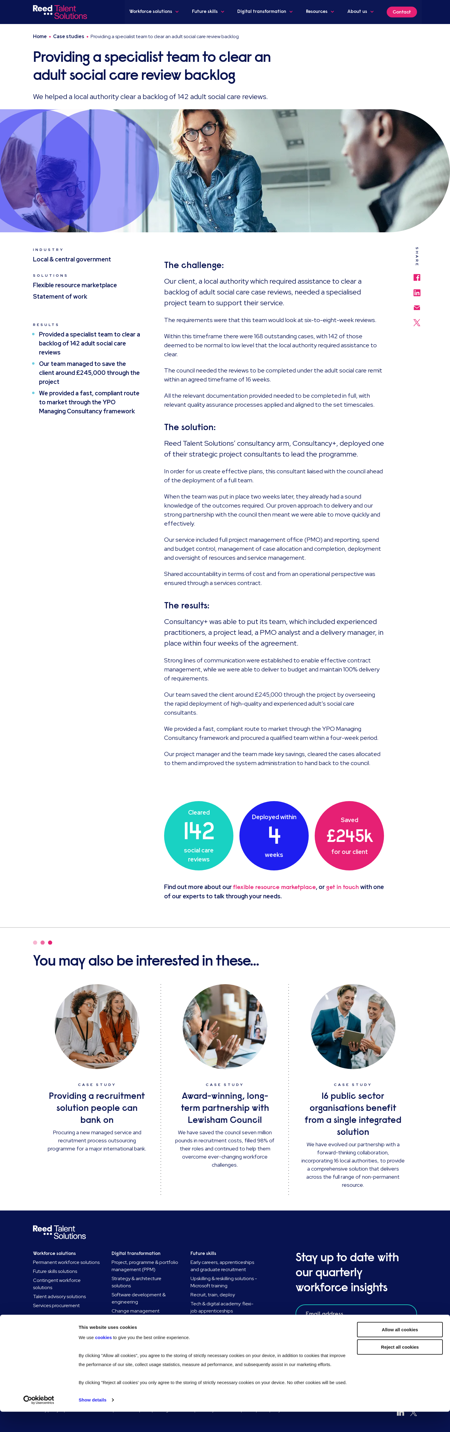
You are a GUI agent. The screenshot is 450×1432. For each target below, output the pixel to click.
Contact (402, 12)
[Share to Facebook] (416, 274)
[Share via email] (417, 305)
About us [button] (361, 11)
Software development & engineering (139, 1298)
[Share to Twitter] (416, 319)
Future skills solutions (55, 1271)
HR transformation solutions (141, 1320)
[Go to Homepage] (61, 12)
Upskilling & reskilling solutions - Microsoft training (223, 1282)
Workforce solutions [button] (156, 11)
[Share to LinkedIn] (417, 290)
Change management (136, 1311)
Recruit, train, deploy (212, 1295)
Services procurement (56, 1305)
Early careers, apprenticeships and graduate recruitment (222, 1266)
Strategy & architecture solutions (136, 1282)
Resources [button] (321, 11)
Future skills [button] (210, 11)
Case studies (68, 36)
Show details (92, 1420)
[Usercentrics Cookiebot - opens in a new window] (39, 1420)
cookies (104, 1357)
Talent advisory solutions (59, 1296)
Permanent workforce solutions (66, 1262)
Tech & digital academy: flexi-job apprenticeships (222, 1307)
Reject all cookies (400, 1367)
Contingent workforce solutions (57, 1284)
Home (40, 36)
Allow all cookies (400, 1349)
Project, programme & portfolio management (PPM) (145, 1266)
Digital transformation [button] (266, 11)
